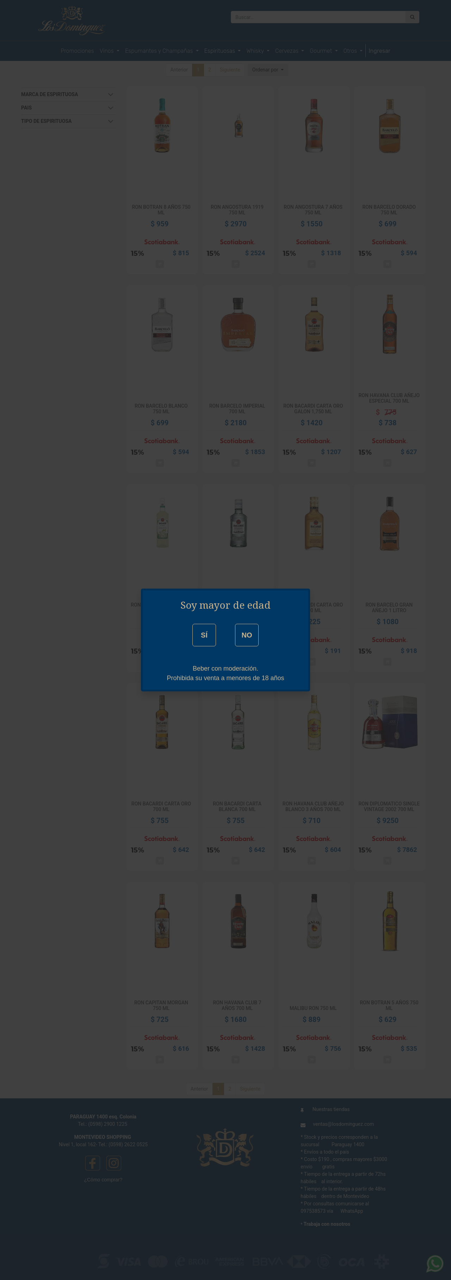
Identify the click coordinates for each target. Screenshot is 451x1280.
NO (246, 635)
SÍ (204, 635)
